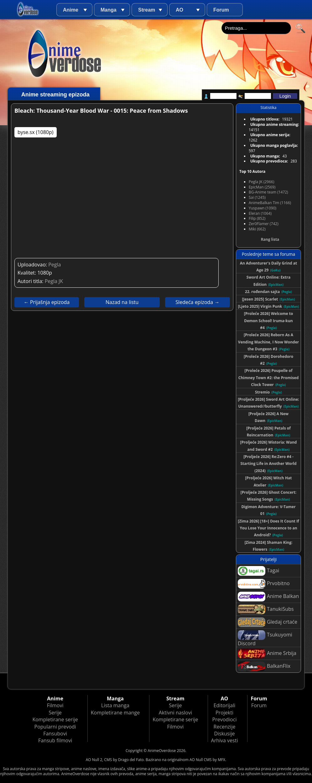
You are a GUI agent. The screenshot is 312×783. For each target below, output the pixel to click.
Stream (146, 10)
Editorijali (225, 705)
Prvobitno (264, 584)
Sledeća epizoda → (197, 302)
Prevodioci (224, 719)
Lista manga (115, 705)
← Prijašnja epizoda (47, 302)
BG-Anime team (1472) (268, 192)
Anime (70, 10)
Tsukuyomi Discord (265, 638)
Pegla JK (54, 281)
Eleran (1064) (260, 213)
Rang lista (270, 239)
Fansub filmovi (55, 740)
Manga (109, 10)
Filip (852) (257, 218)
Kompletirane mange (115, 712)
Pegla (54, 264)
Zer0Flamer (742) (263, 223)
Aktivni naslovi (175, 712)
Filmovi (55, 705)
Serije (55, 712)
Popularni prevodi (55, 726)
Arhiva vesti (224, 740)
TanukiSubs (266, 609)
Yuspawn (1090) (262, 208)
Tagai (258, 571)
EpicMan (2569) (262, 187)
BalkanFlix (264, 666)
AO (179, 10)
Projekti (224, 712)
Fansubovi (55, 733)
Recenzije (225, 726)
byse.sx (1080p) (36, 132)
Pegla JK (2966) (261, 181)
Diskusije (224, 733)
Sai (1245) (257, 197)
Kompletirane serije (55, 719)
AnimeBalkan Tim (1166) (270, 202)
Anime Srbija (267, 653)
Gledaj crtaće (267, 622)
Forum (221, 10)
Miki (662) (257, 229)
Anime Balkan (268, 596)
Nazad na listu (122, 302)
